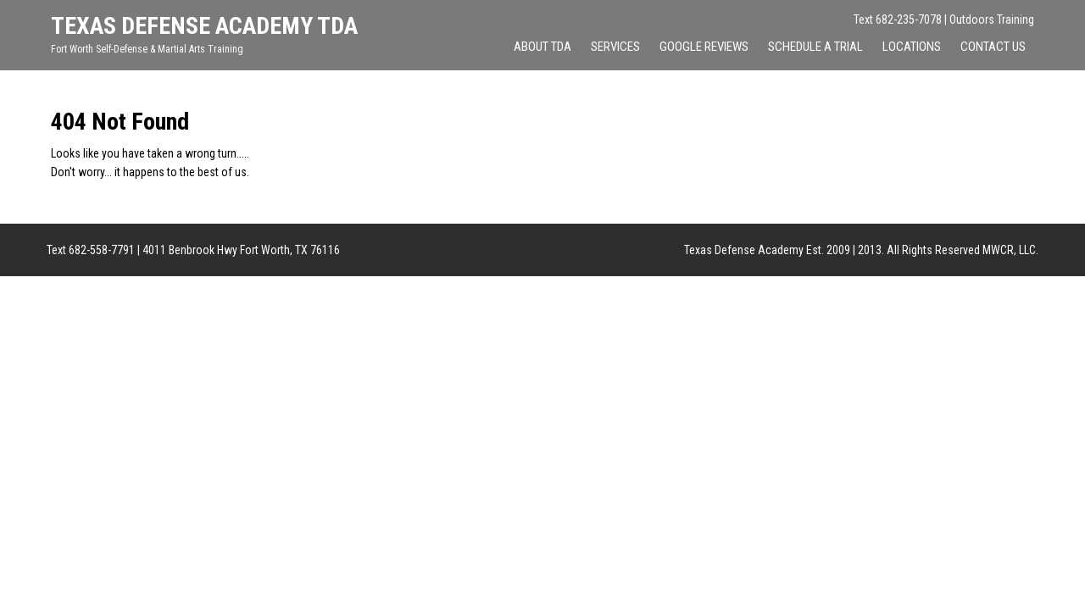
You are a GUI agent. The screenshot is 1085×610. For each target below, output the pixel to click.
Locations (911, 46)
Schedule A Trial (815, 46)
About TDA (542, 46)
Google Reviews (703, 46)
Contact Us (993, 46)
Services (615, 46)
